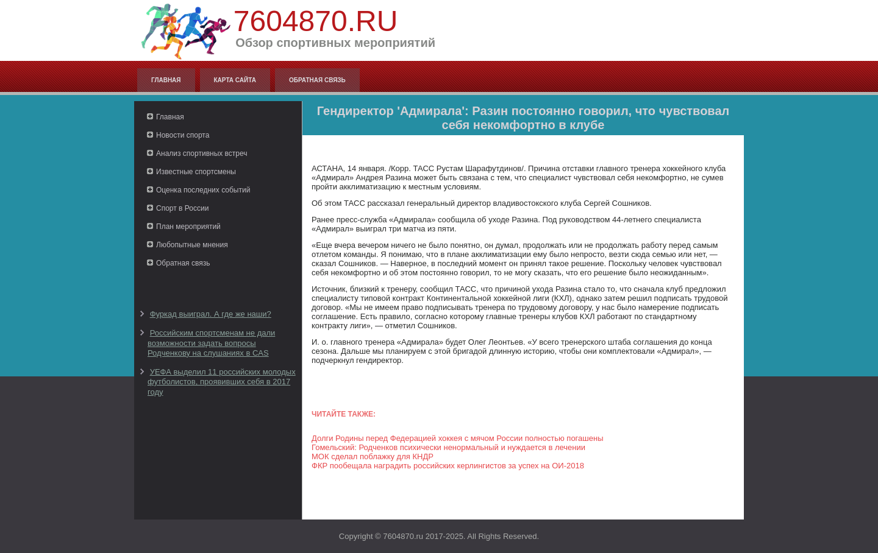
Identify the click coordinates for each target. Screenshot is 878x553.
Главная (166, 80)
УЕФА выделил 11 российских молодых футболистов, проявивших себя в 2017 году (222, 381)
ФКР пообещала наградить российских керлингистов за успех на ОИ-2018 (448, 465)
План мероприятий (188, 226)
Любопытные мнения (192, 245)
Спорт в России (182, 208)
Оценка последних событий (203, 190)
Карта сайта (235, 80)
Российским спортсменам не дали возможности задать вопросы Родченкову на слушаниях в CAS (211, 343)
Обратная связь (317, 80)
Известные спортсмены (196, 171)
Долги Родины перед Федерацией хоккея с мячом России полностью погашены (457, 438)
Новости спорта (182, 135)
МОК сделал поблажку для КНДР (373, 456)
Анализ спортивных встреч (202, 153)
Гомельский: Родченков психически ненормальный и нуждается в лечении (448, 447)
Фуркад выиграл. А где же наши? (210, 314)
